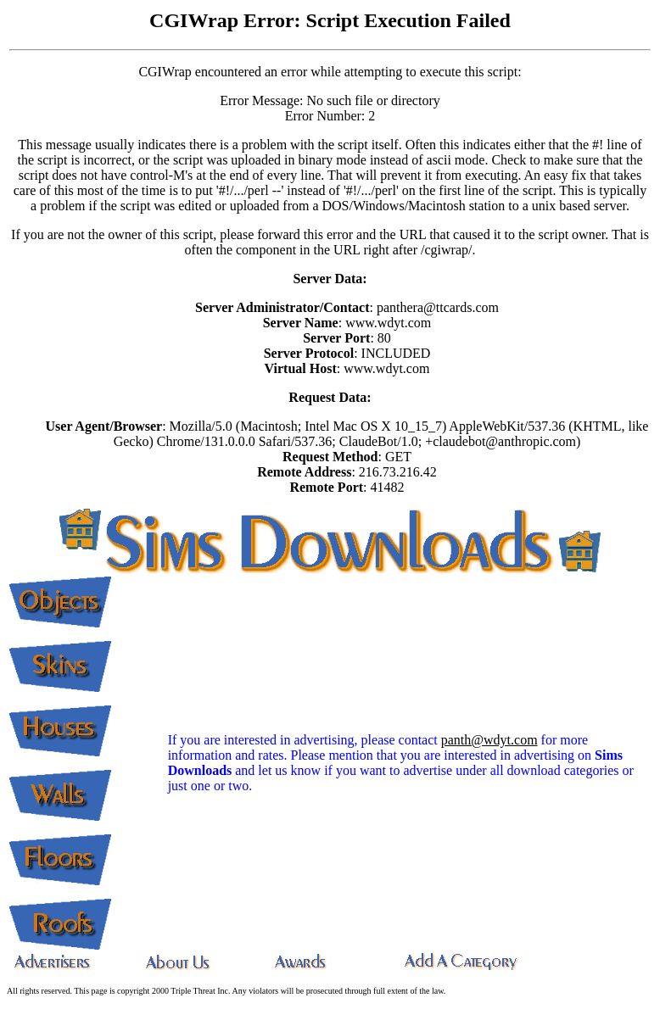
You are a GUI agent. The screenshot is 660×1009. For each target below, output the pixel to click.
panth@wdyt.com (489, 740)
